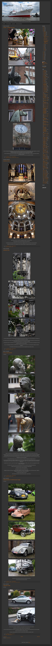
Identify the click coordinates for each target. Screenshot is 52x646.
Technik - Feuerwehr (45, 157)
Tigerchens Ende (6, 585)
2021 (43, 51)
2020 (43, 52)
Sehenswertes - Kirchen (10, 349)
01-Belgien (44, 70)
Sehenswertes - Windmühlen (45, 130)
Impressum (13, 23)
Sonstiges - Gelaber (7, 634)
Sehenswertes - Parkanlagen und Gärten (46, 124)
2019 (43, 53)
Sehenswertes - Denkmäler (45, 109)
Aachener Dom (6, 250)
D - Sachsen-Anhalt (45, 90)
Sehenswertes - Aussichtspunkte (45, 102)
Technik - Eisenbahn (45, 156)
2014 (43, 58)
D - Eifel (44, 80)
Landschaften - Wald (45, 99)
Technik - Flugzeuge (45, 158)
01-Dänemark (44, 71)
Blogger (29, 642)
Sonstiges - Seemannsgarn (44, 141)
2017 (43, 55)
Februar (45, 49)
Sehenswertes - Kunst (10, 157)
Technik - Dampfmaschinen (45, 155)
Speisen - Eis (44, 147)
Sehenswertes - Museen (45, 122)
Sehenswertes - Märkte (45, 119)
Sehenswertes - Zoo (45, 133)
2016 (43, 56)
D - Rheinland (6, 157)
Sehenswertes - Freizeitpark (45, 112)
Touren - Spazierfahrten (45, 178)
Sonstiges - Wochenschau (44, 145)
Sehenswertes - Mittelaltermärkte (45, 121)
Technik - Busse (45, 154)
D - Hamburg (44, 81)
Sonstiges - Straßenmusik (44, 143)
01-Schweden (44, 76)
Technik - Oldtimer (45, 163)
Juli (44, 44)
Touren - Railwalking (45, 177)
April (44, 47)
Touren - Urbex (44, 182)
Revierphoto (44, 67)
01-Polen (44, 75)
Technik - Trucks (45, 172)
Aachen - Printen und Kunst (9, 27)
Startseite (4, 23)
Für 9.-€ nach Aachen (7, 352)
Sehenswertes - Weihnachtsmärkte (45, 129)
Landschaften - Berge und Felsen (45, 94)
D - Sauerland (44, 91)
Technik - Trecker (45, 171)
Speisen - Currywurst (45, 146)
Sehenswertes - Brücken (46, 103)
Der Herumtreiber (8, 23)
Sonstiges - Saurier (45, 140)
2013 (43, 59)
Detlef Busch (44, 62)
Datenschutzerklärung (19, 23)
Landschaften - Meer (45, 97)
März (44, 48)
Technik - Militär (45, 160)
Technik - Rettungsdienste (45, 166)
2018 (43, 54)
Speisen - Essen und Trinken (16, 157)
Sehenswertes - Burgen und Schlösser (45, 108)
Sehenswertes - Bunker (45, 106)
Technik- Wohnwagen (45, 173)
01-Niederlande (44, 74)
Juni (44, 45)
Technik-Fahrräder (45, 174)
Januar (44, 50)
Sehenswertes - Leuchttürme (45, 118)
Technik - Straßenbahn (45, 168)
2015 (43, 57)
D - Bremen (44, 79)
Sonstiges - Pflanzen (45, 138)
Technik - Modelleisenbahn (45, 161)
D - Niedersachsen (45, 86)
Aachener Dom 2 (6, 160)
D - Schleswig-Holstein (45, 92)
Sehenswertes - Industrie (46, 113)
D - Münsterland (45, 85)
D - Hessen (44, 82)
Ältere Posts (38, 636)
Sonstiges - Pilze (45, 139)
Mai (44, 46)
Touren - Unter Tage (45, 181)
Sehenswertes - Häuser (45, 100)
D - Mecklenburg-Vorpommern (45, 84)
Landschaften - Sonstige (45, 98)
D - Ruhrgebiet (44, 89)
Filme (43, 93)
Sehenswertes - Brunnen (10, 476)
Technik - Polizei (45, 165)
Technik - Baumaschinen (46, 152)
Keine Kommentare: (14, 348)
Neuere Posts (5, 636)
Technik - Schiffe (45, 167)
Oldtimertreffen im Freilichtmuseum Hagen (12, 479)
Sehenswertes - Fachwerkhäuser (45, 111)
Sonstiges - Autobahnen (45, 135)
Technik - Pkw (10, 634)
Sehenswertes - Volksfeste (45, 127)
